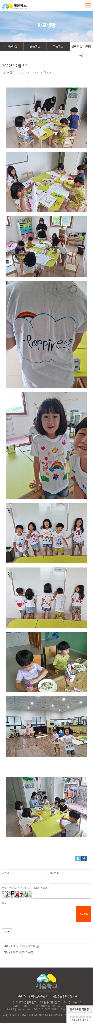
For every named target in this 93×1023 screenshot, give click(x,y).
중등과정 (35, 46)
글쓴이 (5, 873)
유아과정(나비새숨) (81, 48)
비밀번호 (54, 873)
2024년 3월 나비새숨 (23, 946)
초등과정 (11, 46)
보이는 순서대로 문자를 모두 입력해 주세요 (24, 888)
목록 (7, 932)
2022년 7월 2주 (21, 952)
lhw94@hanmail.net (18, 1009)
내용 (4, 903)
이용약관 (21, 996)
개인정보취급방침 (38, 996)
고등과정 (58, 46)
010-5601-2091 (48, 1009)
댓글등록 (83, 914)
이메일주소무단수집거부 (63, 996)
